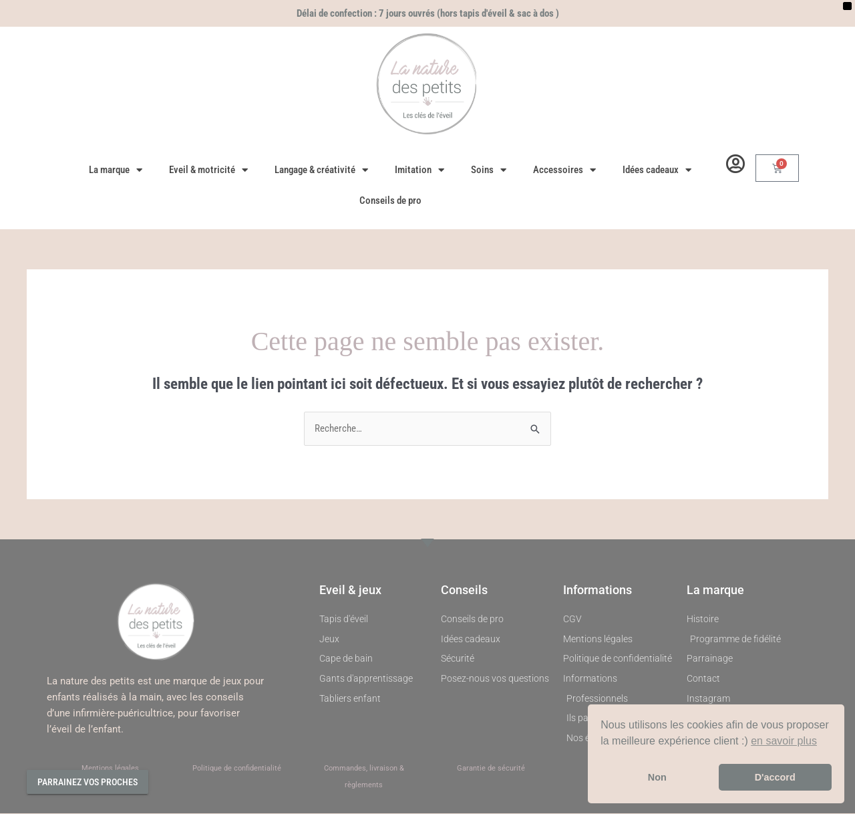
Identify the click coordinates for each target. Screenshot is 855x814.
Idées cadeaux (657, 170)
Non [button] (657, 777)
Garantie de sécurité (491, 768)
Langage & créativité (321, 170)
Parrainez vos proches (87, 782)
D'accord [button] (775, 777)
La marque (115, 170)
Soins (488, 170)
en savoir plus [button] (784, 741)
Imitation (419, 170)
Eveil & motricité (208, 170)
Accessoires (564, 170)
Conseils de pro (390, 200)
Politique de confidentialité (236, 768)
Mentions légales (110, 768)
